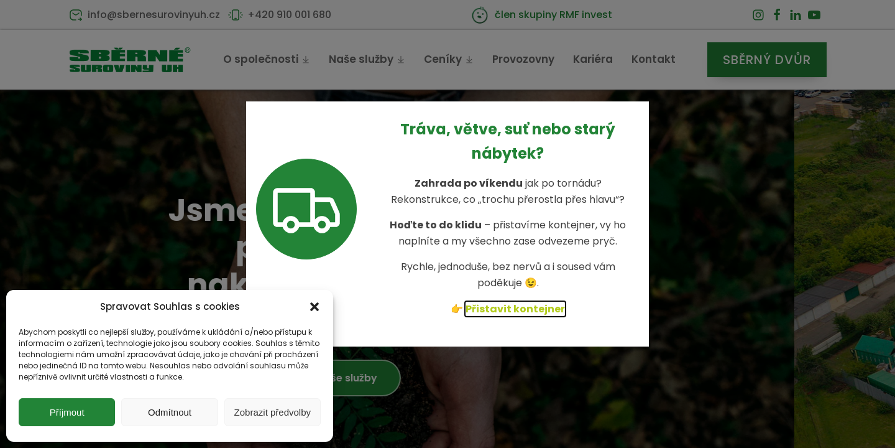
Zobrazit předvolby (272, 412)
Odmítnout (169, 412)
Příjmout (67, 412)
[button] (314, 307)
